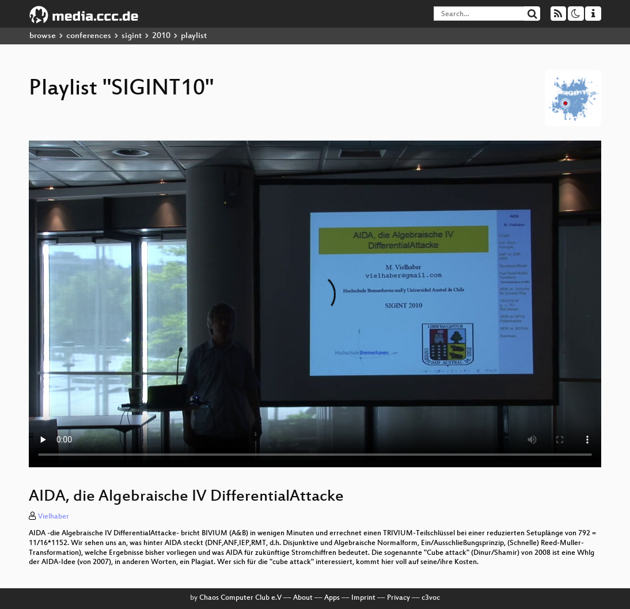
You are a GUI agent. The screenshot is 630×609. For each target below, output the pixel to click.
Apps (332, 598)
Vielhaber (53, 517)
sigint (132, 36)
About (303, 598)
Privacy (398, 598)
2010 (161, 36)
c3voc (431, 598)
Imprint (363, 598)
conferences (88, 36)
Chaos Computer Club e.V (240, 598)
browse (42, 36)
